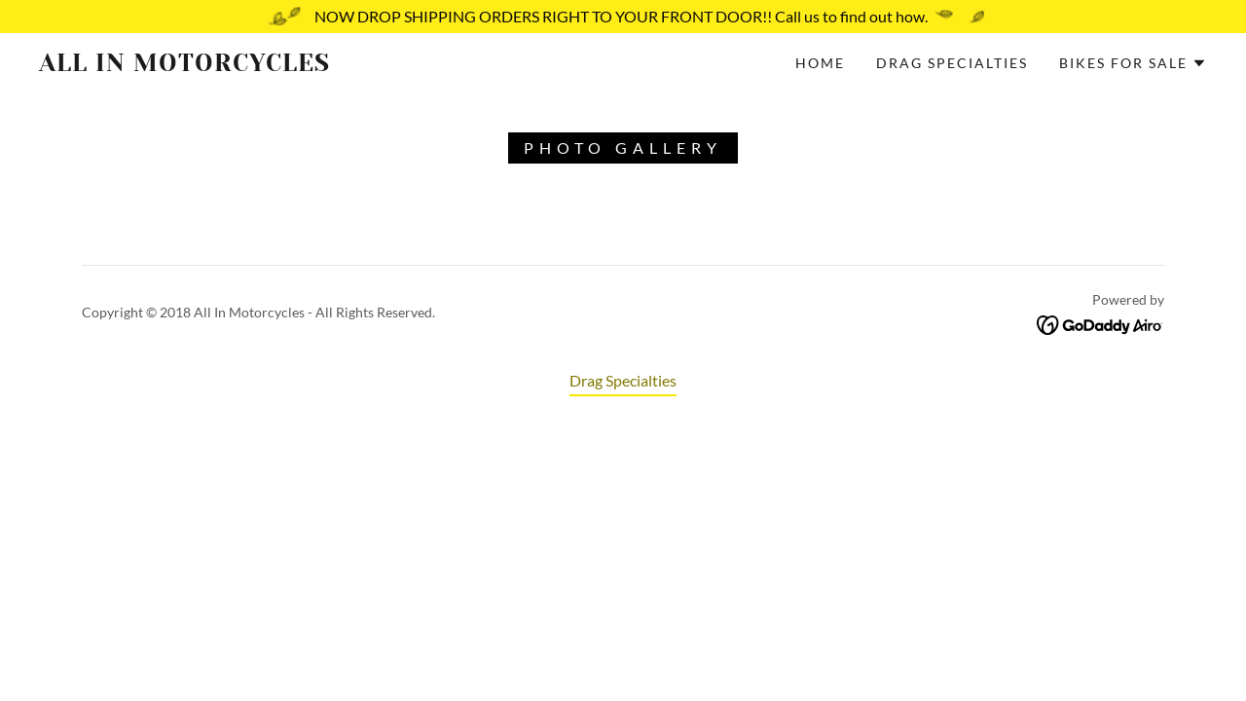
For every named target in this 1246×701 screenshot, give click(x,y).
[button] (1133, 63)
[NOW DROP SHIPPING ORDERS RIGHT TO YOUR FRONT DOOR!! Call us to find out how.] (623, 16)
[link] (198, 64)
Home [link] (820, 63)
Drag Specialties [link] (952, 63)
